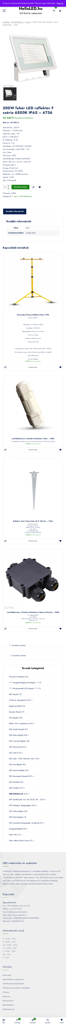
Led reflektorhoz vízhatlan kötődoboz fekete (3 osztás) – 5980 (33, 612)
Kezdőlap (6, 22)
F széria (28, 22)
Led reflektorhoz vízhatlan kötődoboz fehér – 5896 (33, 439)
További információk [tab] (15, 211)
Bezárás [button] (60, 3)
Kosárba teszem (20, 187)
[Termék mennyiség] (6, 187)
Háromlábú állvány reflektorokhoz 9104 (33, 315)
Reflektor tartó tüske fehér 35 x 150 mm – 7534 (33, 521)
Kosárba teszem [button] (33, 367)
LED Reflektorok (17, 22)
